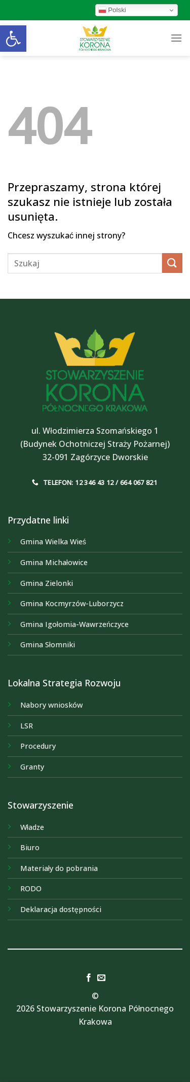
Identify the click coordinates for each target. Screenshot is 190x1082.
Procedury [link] (38, 746)
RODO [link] (31, 888)
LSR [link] (26, 725)
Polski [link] (112, 10)
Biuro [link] (30, 847)
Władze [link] (32, 827)
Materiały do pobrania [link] (59, 868)
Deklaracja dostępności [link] (60, 909)
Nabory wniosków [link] (51, 705)
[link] (13, 38)
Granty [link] (32, 767)
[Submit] (172, 263)
